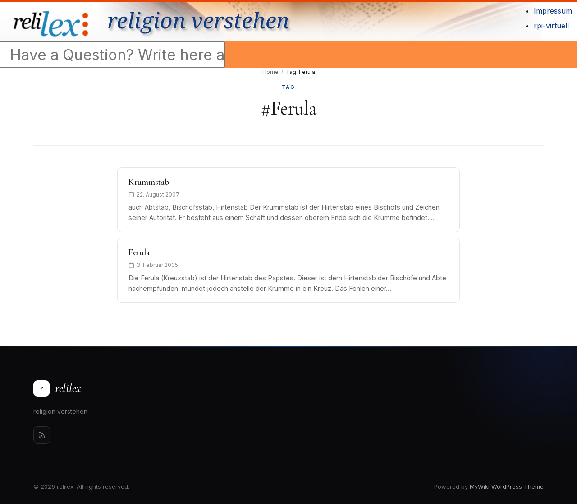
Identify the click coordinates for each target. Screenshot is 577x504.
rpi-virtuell (551, 25)
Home (270, 72)
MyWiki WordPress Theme (507, 486)
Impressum (553, 10)
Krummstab (148, 182)
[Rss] (41, 435)
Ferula (138, 252)
